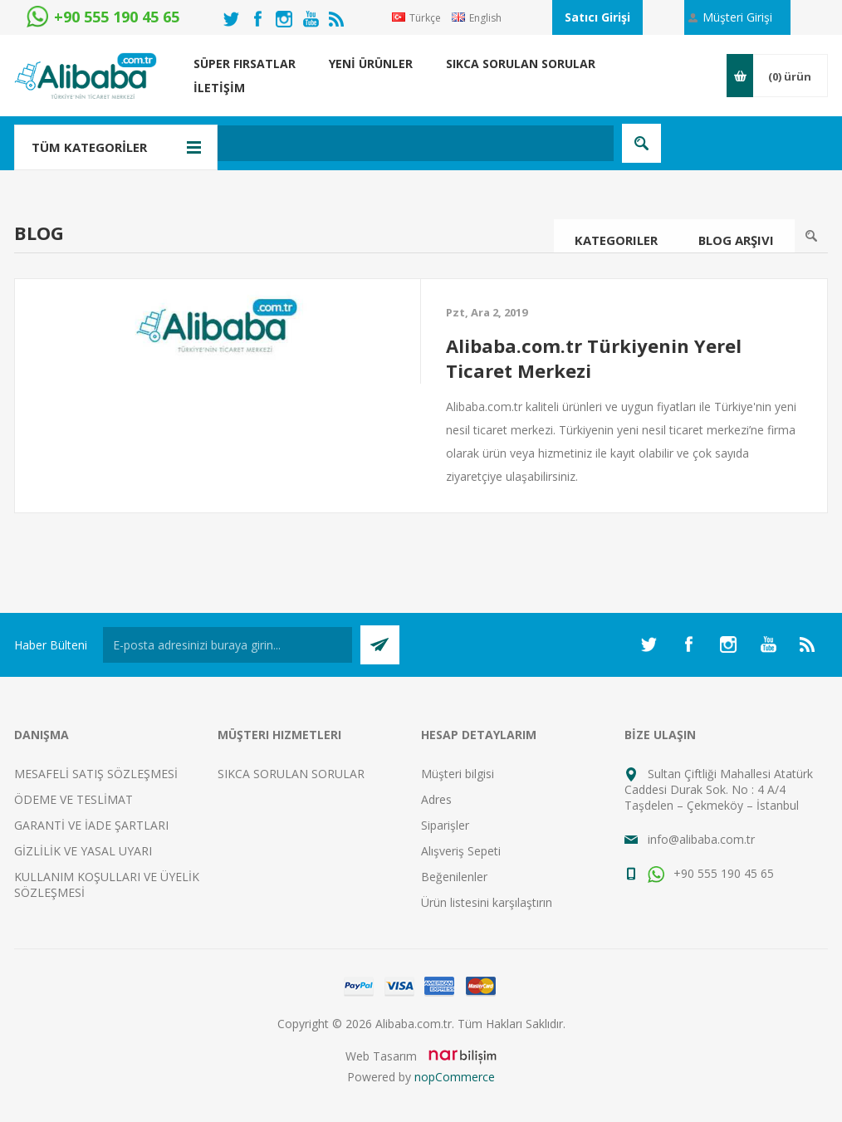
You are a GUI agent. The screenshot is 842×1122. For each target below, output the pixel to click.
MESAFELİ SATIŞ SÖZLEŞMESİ (96, 773)
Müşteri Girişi (737, 17)
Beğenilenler (454, 876)
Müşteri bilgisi (457, 773)
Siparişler (445, 825)
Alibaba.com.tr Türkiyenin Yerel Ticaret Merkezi (594, 358)
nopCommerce (454, 1077)
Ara (811, 235)
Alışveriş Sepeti (461, 851)
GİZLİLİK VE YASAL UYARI (83, 851)
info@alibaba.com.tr (701, 839)
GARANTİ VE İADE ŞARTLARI (91, 825)
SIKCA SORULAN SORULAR (291, 773)
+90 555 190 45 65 (711, 873)
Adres (436, 799)
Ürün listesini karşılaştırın (486, 902)
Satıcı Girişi (597, 17)
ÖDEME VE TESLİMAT (73, 799)
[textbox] (342, 143)
